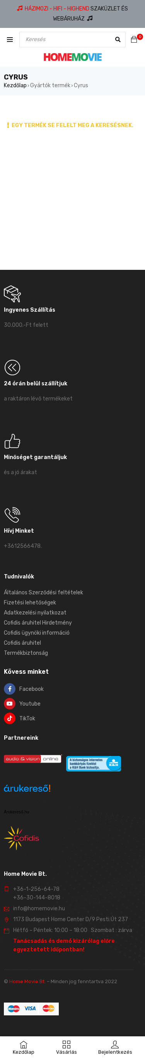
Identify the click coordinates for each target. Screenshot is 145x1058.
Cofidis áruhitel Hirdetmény (38, 623)
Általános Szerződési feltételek (43, 592)
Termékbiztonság (26, 653)
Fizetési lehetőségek (30, 602)
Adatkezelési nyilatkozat (35, 612)
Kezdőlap (15, 85)
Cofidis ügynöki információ (37, 633)
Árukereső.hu (16, 811)
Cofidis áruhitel (22, 643)
